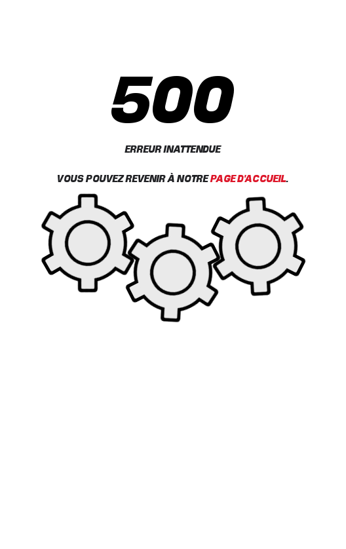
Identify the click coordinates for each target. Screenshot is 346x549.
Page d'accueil (248, 178)
